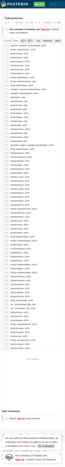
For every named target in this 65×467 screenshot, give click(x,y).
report (57, 40)
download (47, 40)
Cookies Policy (29, 446)
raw (38, 40)
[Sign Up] (9, 457)
